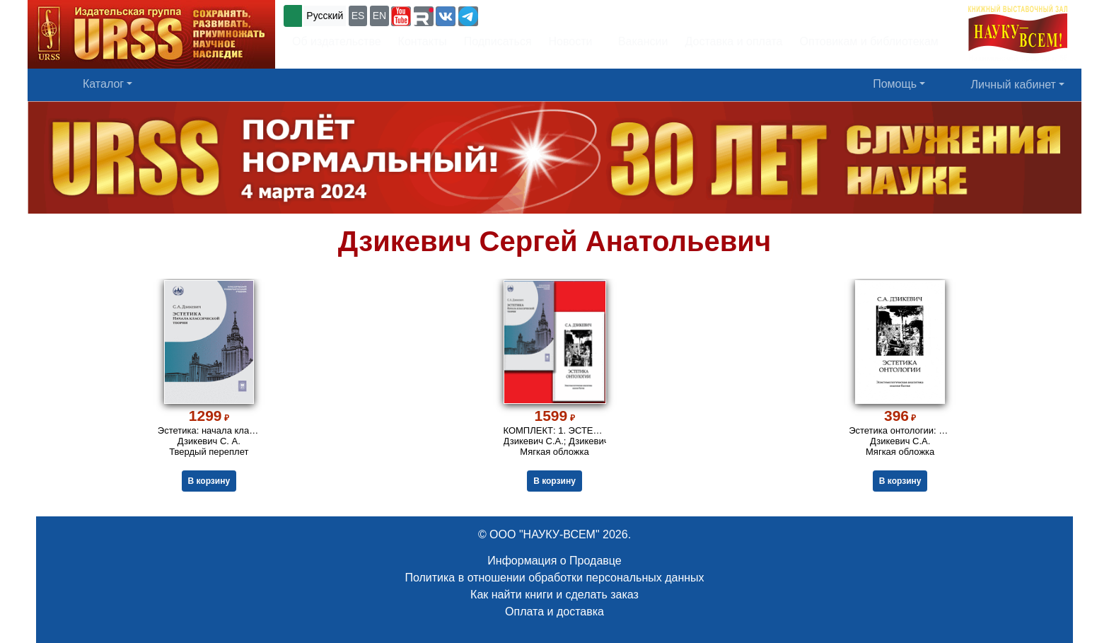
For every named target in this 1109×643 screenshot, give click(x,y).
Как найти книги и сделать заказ (554, 595)
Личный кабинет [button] (1013, 85)
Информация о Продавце (554, 561)
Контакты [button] (422, 41)
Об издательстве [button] (336, 41)
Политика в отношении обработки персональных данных (554, 578)
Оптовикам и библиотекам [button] (869, 41)
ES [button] (358, 15)
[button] (401, 16)
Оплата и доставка (554, 612)
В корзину (209, 481)
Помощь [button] (895, 84)
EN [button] (379, 15)
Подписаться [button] (498, 41)
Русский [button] (324, 15)
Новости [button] (571, 41)
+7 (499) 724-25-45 (532, 14)
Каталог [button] (103, 84)
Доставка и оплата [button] (733, 41)
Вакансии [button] (639, 41)
